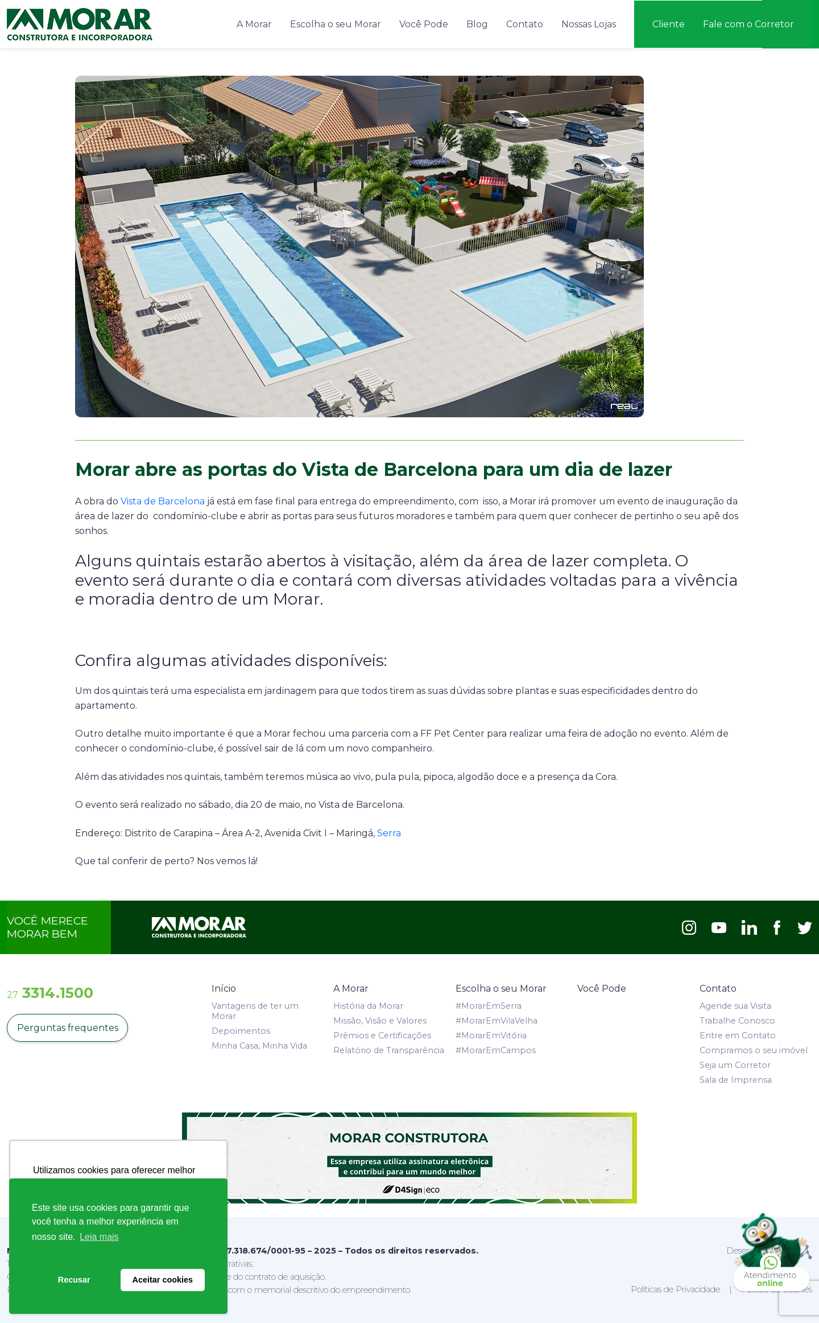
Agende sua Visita (735, 1005)
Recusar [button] (74, 1279)
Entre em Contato (738, 1034)
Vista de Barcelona (163, 500)
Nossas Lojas (588, 23)
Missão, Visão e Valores (380, 1019)
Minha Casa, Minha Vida (259, 1045)
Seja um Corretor (735, 1064)
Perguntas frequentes (67, 1026)
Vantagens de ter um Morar (255, 1010)
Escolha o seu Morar (335, 23)
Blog (477, 23)
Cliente (668, 23)
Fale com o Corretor (748, 23)
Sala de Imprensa (736, 1079)
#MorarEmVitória (491, 1034)
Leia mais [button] (99, 1237)
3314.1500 (50, 991)
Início (224, 987)
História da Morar (368, 1005)
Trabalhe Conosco (737, 1019)
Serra (389, 832)
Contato (524, 23)
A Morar (254, 23)
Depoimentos (241, 1030)
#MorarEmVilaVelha (496, 1019)
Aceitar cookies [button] (163, 1279)
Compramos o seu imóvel (754, 1049)
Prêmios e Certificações (382, 1034)
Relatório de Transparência (388, 1049)
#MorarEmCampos (496, 1049)
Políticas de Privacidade (675, 1288)
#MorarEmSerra (489, 1005)
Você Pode (423, 23)
